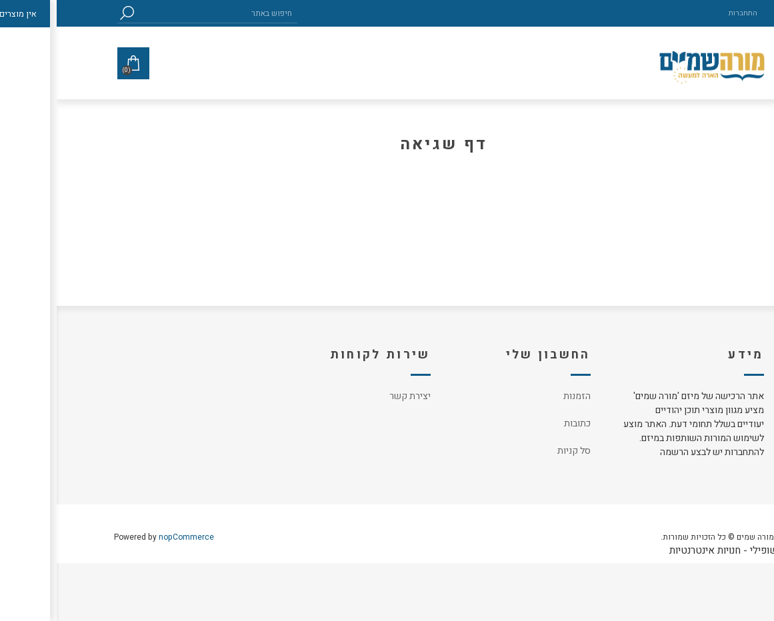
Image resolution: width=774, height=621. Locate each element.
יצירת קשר (353, 396)
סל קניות (517, 451)
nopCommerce (129, 537)
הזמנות (520, 396)
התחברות (686, 13)
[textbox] (161, 13)
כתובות (520, 423)
